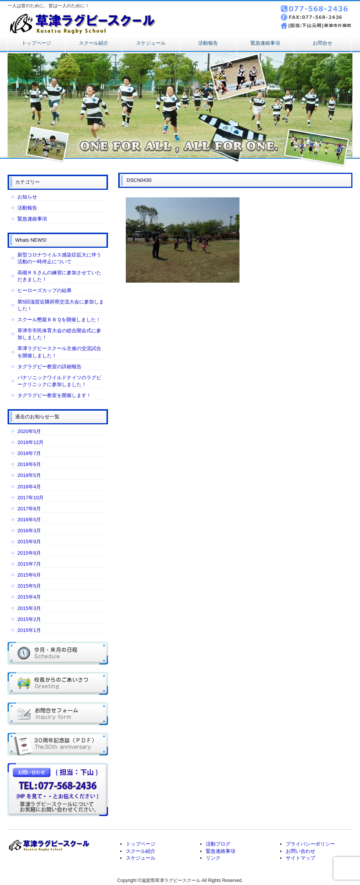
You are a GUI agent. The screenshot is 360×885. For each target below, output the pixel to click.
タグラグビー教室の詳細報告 (49, 366)
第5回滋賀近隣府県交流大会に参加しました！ (60, 305)
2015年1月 (29, 630)
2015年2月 (29, 619)
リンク (213, 858)
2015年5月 (29, 586)
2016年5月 (29, 519)
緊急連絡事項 (265, 43)
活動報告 (208, 43)
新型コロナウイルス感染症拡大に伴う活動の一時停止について (59, 258)
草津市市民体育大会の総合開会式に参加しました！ (59, 334)
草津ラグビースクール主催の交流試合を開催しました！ (59, 352)
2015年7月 (29, 564)
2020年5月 (29, 431)
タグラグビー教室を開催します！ (54, 395)
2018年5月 (29, 475)
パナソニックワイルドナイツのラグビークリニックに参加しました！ (59, 381)
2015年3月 (29, 608)
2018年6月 (29, 464)
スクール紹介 (93, 43)
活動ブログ (218, 844)
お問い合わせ (300, 851)
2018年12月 (30, 442)
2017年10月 (30, 497)
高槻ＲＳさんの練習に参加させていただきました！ (59, 276)
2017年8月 (29, 508)
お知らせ (27, 197)
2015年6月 (29, 575)
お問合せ (322, 43)
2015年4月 (29, 597)
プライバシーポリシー (310, 844)
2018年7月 (29, 453)
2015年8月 (29, 553)
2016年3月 (29, 530)
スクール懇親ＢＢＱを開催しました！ (59, 319)
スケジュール (151, 43)
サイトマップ (300, 858)
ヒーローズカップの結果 (44, 290)
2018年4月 (29, 486)
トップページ (36, 43)
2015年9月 (29, 541)
